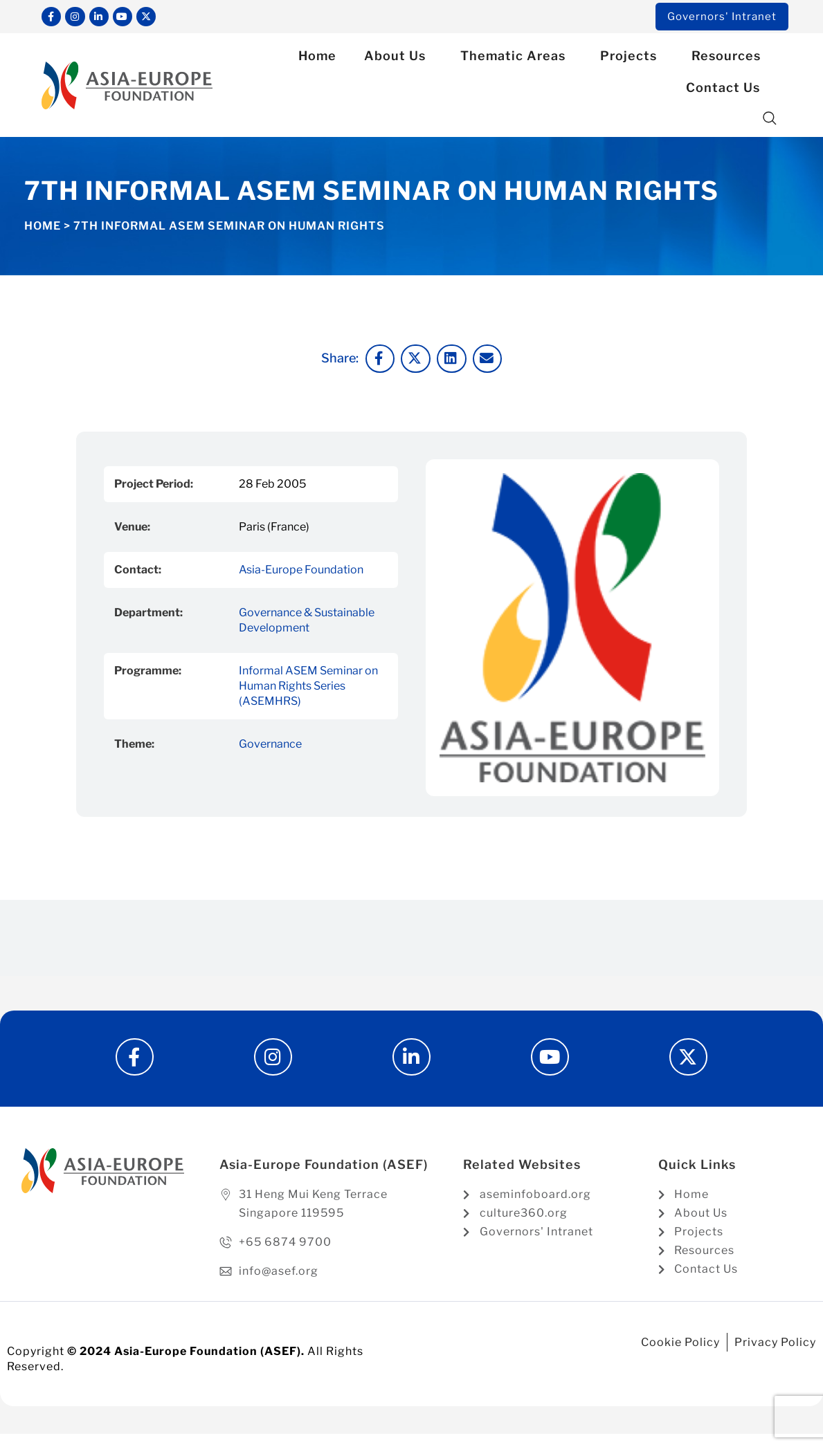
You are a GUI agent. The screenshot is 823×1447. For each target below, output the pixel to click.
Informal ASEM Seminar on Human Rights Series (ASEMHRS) (308, 688)
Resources (729, 58)
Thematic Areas (516, 58)
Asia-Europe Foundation (301, 571)
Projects (632, 58)
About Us (398, 58)
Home (317, 58)
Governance (270, 746)
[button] (770, 121)
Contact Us (726, 90)
